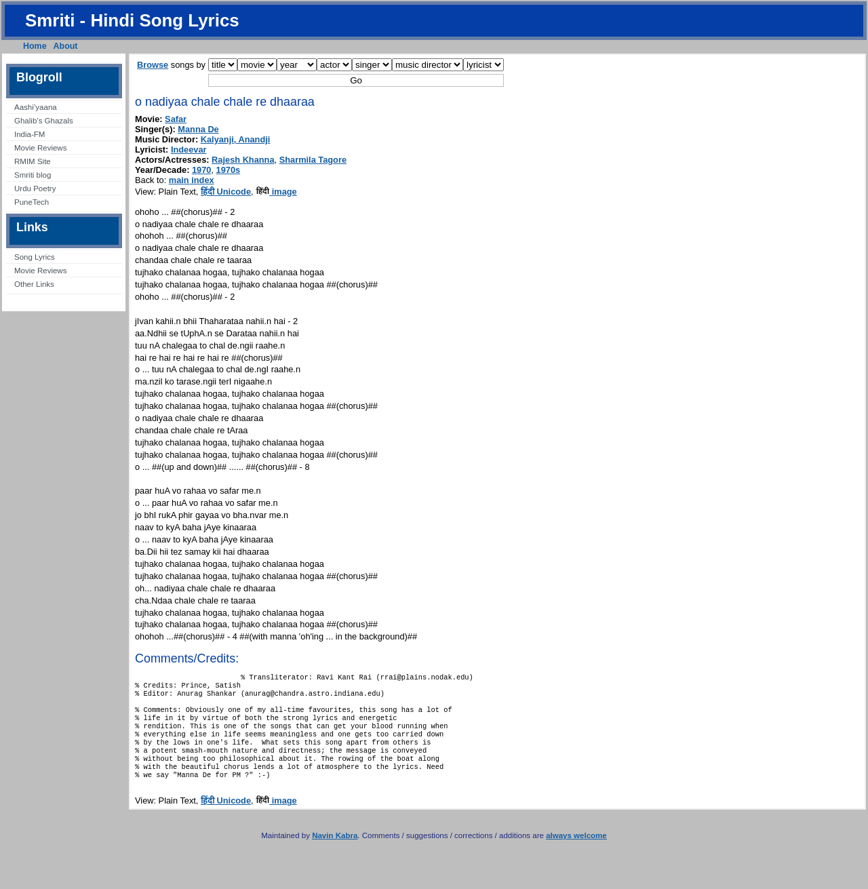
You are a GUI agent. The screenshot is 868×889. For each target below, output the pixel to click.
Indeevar (189, 149)
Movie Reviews (40, 148)
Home (35, 46)
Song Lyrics (34, 257)
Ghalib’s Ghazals (43, 121)
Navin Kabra (334, 854)
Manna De (198, 129)
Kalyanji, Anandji (236, 139)
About (66, 46)
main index (191, 180)
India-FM (29, 134)
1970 (201, 170)
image (276, 191)
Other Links (34, 284)
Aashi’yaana (35, 107)
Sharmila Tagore (313, 160)
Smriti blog (32, 175)
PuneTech (31, 202)
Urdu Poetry (35, 188)
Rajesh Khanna (243, 160)
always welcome (576, 854)
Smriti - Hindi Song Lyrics (132, 20)
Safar (175, 119)
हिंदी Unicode (226, 191)
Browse (152, 65)
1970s (228, 170)
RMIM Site (32, 161)
